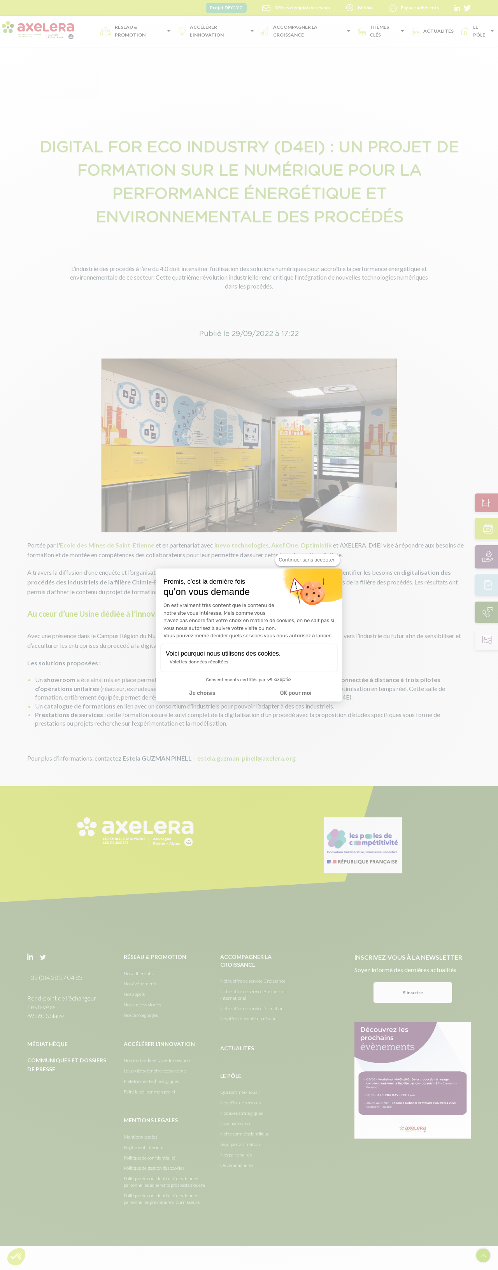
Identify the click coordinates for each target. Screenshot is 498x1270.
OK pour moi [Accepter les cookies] (296, 693)
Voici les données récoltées (199, 662)
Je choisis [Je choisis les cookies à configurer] (202, 693)
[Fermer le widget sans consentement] (307, 560)
